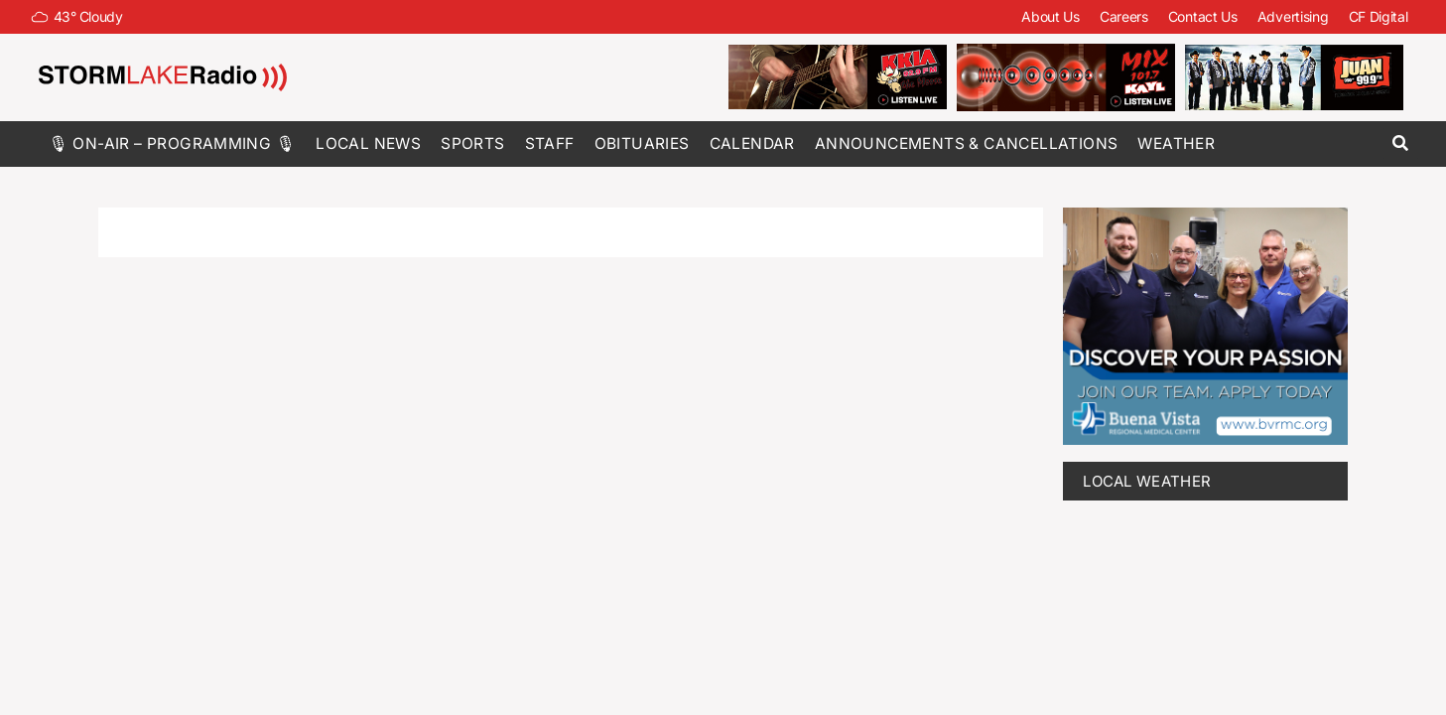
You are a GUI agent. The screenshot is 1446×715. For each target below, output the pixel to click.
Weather (1176, 143)
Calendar (752, 143)
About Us (1050, 16)
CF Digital (1378, 16)
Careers (1124, 16)
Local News (368, 143)
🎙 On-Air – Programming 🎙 (173, 143)
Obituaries (642, 143)
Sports (472, 143)
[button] (1400, 143)
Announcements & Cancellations (966, 143)
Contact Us (1203, 16)
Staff (550, 143)
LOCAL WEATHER (1147, 481)
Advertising (1293, 16)
